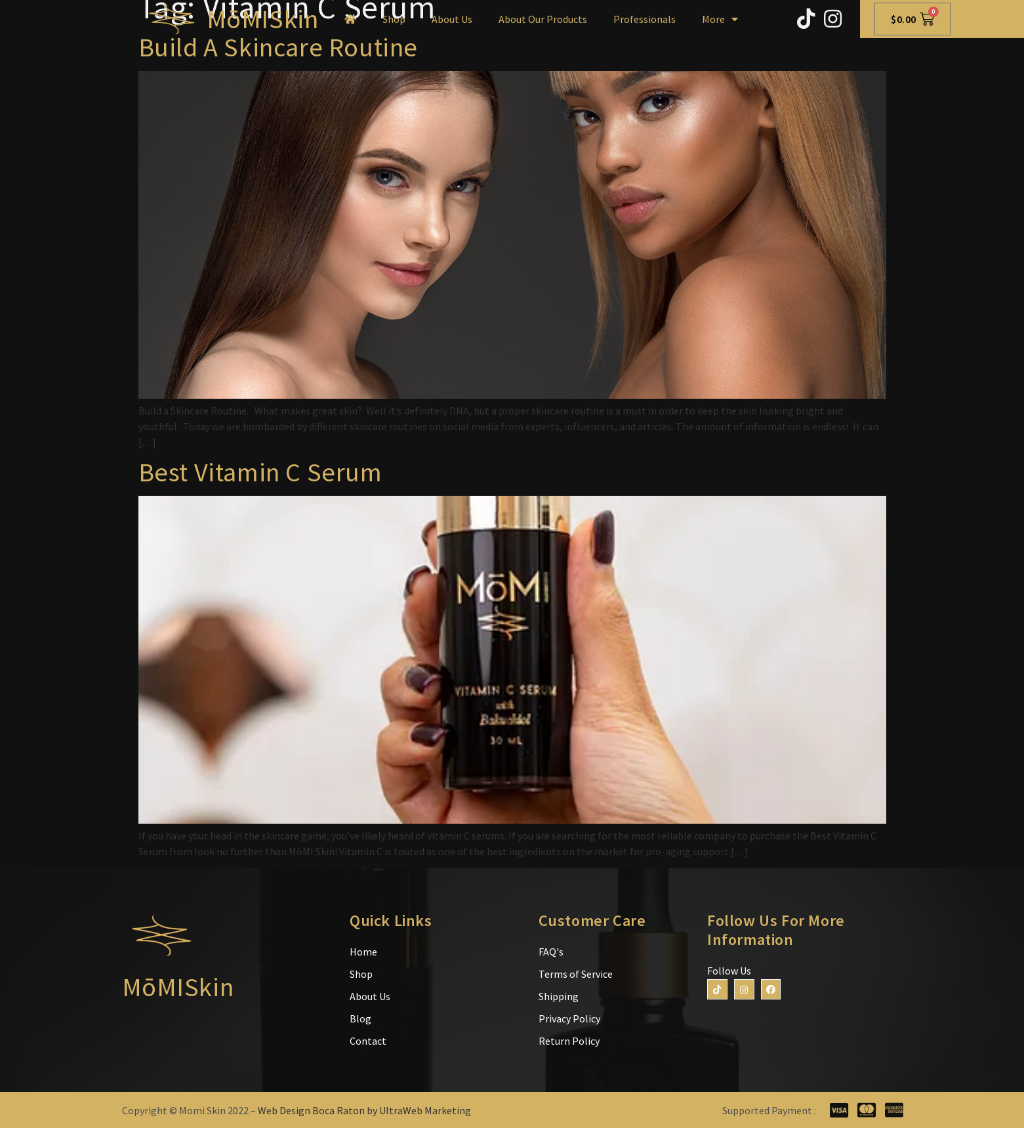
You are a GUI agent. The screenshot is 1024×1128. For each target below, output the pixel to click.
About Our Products (543, 19)
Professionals (644, 19)
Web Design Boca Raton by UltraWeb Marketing (364, 1110)
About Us (452, 19)
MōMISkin (263, 19)
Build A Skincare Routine (278, 47)
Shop (393, 19)
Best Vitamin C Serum (260, 472)
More (720, 19)
